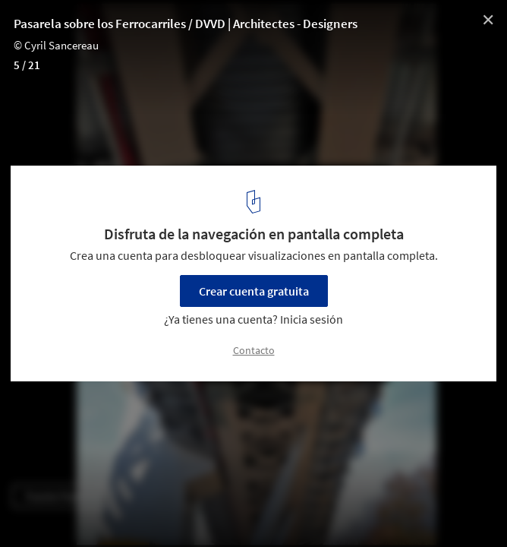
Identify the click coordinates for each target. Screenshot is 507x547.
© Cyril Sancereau (56, 45)
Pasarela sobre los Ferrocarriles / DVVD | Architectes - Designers (185, 23)
